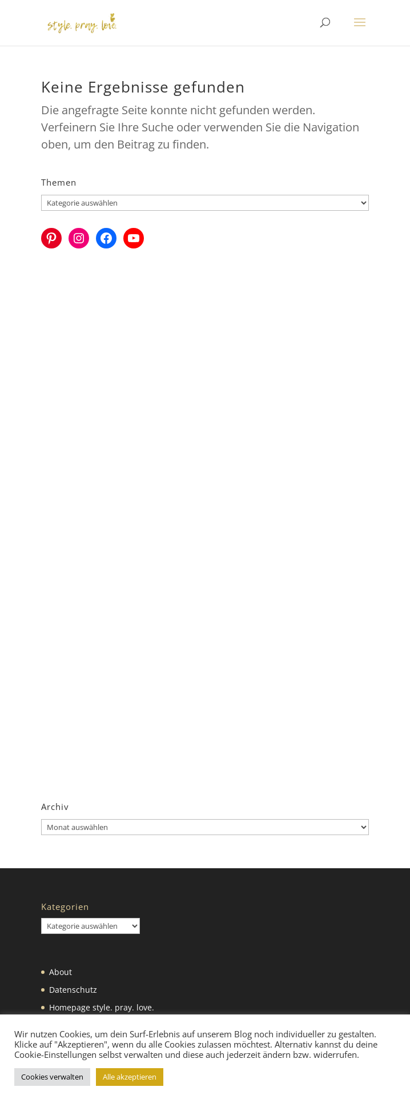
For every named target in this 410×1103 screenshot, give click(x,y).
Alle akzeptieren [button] (129, 1077)
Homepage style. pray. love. (101, 1007)
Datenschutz (73, 989)
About (60, 971)
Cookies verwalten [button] (52, 1077)
